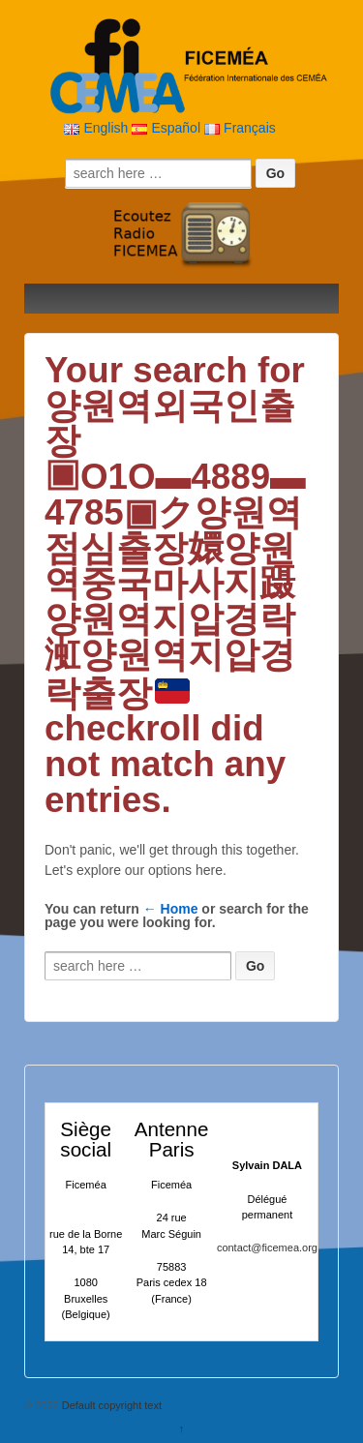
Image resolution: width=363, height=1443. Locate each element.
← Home (170, 909)
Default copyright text (110, 1405)
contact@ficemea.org (267, 1247)
